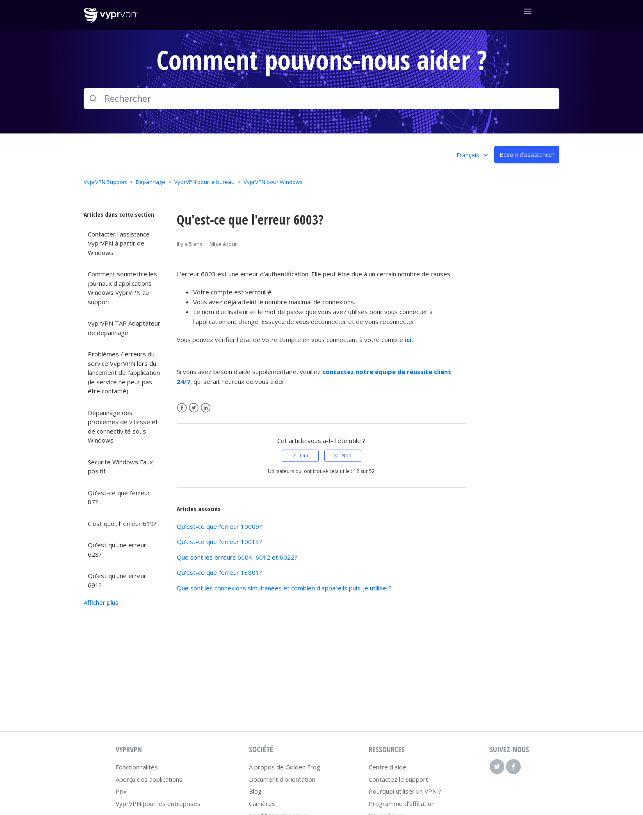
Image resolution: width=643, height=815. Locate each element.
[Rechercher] (321, 98)
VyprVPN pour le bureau (204, 182)
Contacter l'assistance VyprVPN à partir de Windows (119, 243)
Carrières (262, 803)
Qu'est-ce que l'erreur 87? (119, 497)
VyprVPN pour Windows (273, 182)
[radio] (300, 456)
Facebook (182, 408)
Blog (255, 791)
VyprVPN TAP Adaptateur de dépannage (124, 328)
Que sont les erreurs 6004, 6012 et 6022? (237, 557)
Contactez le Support (398, 779)
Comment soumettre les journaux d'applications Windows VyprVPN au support (122, 288)
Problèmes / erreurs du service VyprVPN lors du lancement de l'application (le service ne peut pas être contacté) (124, 372)
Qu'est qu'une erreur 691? (117, 580)
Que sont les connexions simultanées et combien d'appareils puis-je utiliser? (284, 588)
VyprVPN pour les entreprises (158, 803)
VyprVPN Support (105, 182)
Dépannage (150, 182)
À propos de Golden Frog (284, 767)
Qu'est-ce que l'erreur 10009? (219, 526)
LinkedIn (206, 408)
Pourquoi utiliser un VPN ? (405, 791)
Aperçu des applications (149, 779)
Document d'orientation (282, 779)
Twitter (194, 408)
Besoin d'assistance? (526, 154)
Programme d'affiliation (402, 803)
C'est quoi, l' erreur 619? (122, 523)
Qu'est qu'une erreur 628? (117, 549)
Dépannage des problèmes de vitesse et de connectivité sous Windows (123, 427)
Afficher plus (101, 602)
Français (468, 155)
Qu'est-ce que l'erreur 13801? (219, 572)
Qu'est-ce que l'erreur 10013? (219, 541)
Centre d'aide (387, 767)
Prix (121, 791)
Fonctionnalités (137, 767)
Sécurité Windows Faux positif (120, 466)
